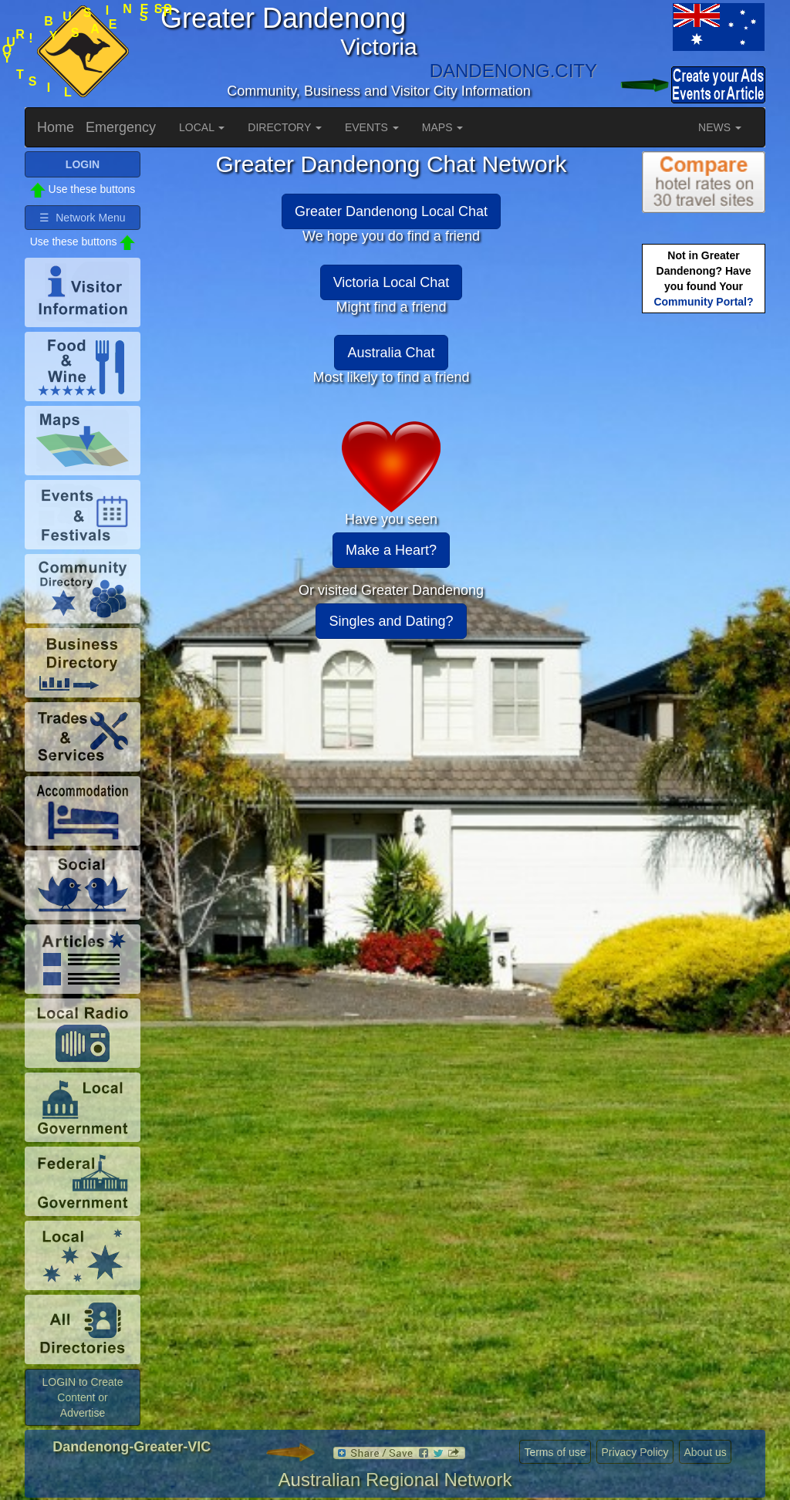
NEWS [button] (719, 127)
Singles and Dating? (391, 621)
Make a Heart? (391, 550)
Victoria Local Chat (391, 282)
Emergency (121, 127)
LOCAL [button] (202, 127)
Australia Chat (390, 352)
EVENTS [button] (372, 127)
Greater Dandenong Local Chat (391, 211)
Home (55, 127)
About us (705, 1452)
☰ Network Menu (82, 217)
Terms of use (555, 1452)
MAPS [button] (443, 127)
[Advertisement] (703, 560)
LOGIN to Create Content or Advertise (82, 1397)
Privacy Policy (634, 1452)
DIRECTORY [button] (285, 127)
